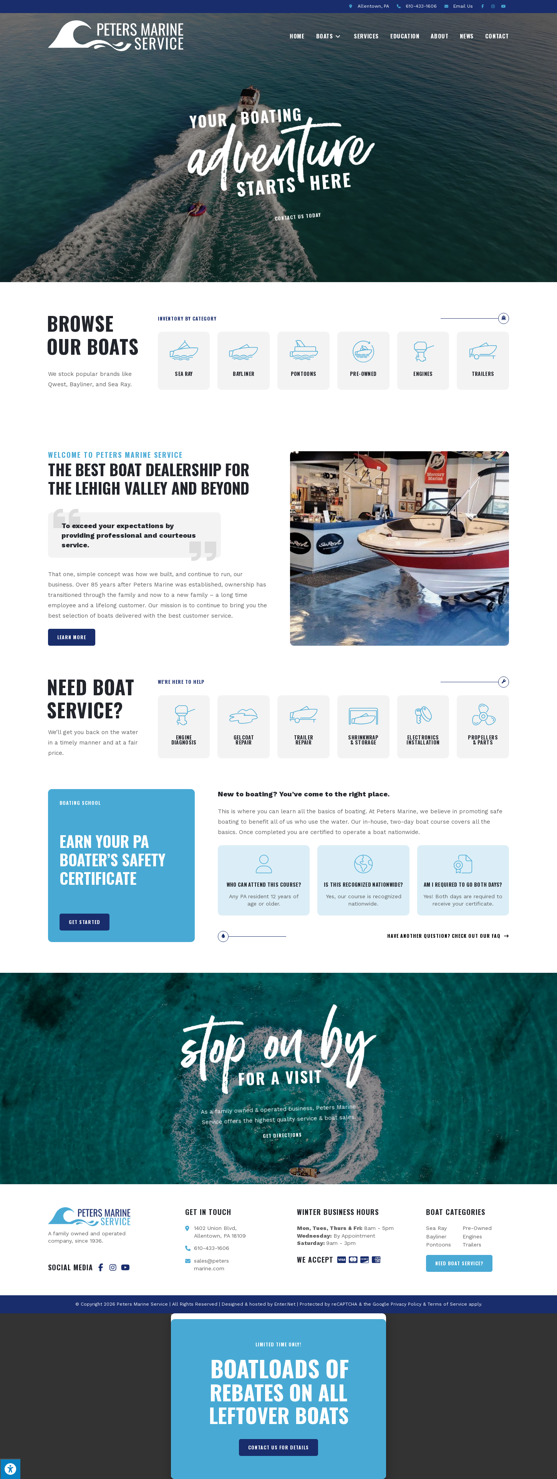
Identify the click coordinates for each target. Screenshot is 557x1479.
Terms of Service (447, 1304)
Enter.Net (284, 1304)
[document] (278, 1396)
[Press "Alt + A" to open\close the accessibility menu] (10, 1469)
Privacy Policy (406, 1304)
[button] (278, 1316)
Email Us (463, 6)
